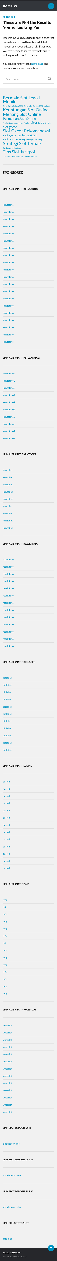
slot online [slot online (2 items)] (10, 139)
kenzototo (8, 204)
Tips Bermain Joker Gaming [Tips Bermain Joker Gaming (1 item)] (13, 148)
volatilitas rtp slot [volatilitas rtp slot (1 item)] (30, 156)
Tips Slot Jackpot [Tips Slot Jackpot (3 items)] (19, 152)
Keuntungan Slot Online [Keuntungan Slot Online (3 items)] (25, 110)
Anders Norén (20, 1257)
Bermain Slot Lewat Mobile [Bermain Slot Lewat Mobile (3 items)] (21, 99)
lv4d (5, 899)
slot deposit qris (11, 1143)
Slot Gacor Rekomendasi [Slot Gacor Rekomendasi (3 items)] (26, 131)
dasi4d (6, 781)
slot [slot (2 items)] (47, 122)
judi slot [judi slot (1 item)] (47, 106)
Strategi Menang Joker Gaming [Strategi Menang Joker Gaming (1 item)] (30, 140)
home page (37, 63)
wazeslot (7, 1025)
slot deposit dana (12, 1175)
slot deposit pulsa (12, 1207)
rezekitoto (8, 559)
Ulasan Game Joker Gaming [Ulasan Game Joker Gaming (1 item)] (13, 156)
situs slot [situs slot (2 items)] (37, 122)
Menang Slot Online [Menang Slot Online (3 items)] (22, 114)
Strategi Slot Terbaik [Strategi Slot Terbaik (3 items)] (22, 143)
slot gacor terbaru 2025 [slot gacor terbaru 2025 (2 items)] (20, 135)
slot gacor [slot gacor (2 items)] (10, 127)
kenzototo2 (9, 373)
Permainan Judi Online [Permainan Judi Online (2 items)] (19, 118)
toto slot (7, 1238)
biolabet (7, 677)
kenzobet (8, 469)
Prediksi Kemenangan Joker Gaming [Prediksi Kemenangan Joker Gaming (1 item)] (16, 123)
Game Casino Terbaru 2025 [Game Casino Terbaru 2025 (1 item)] (13, 106)
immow (10, 6)
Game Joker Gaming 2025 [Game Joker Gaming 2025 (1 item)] (33, 106)
